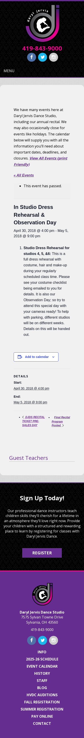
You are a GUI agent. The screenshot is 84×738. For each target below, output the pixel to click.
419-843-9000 (42, 48)
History (42, 673)
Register (42, 552)
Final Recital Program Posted (61, 421)
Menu (9, 70)
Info (42, 652)
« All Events (24, 175)
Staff (42, 680)
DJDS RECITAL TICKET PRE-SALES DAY (33, 421)
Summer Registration (42, 709)
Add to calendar (37, 357)
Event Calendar (42, 666)
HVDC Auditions (42, 694)
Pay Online (42, 716)
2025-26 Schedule (42, 659)
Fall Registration (42, 702)
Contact (42, 723)
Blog (42, 687)
